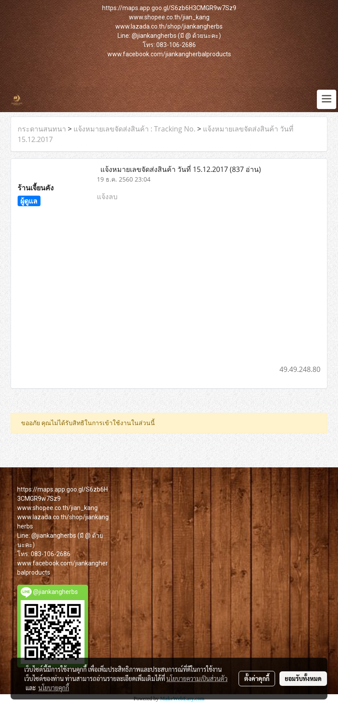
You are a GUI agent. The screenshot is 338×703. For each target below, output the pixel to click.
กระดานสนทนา (42, 129)
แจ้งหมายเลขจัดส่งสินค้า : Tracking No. (134, 129)
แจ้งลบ (107, 196)
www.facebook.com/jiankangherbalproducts (169, 54)
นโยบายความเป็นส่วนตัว (197, 678)
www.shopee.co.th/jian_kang (169, 17)
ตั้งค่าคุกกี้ (256, 678)
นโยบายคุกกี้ (53, 688)
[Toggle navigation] (326, 99)
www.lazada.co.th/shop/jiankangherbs (169, 26)
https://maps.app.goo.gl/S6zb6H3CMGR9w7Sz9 (169, 7)
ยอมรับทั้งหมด (303, 678)
